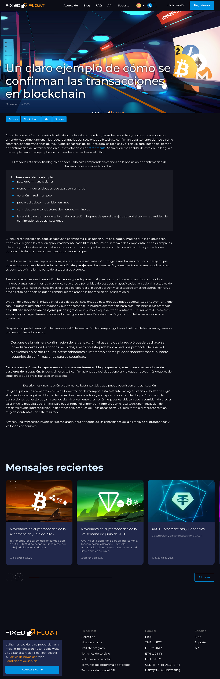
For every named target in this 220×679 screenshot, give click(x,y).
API (109, 5)
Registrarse (202, 5)
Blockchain (30, 119)
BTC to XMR (153, 648)
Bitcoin (13, 119)
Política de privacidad (96, 659)
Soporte (123, 5)
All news (204, 577)
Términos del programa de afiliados (106, 664)
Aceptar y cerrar (33, 669)
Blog (86, 5)
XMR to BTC (153, 642)
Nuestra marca (92, 642)
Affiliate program (93, 648)
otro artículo (97, 148)
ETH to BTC (153, 659)
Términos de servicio (96, 653)
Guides (59, 119)
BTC (46, 119)
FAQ (99, 5)
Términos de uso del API (98, 670)
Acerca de (71, 5)
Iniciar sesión (176, 5)
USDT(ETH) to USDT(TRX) (162, 670)
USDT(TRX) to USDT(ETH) (162, 664)
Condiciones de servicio (22, 660)
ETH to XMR (153, 653)
